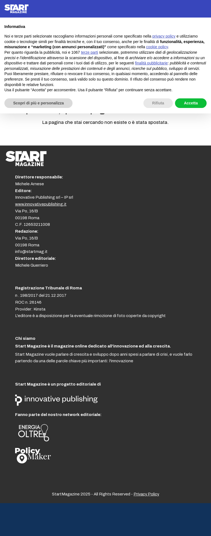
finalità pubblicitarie (151, 63)
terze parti (89, 52)
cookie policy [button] (157, 47)
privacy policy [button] (164, 36)
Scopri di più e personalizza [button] (38, 103)
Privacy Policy (146, 494)
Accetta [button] (191, 103)
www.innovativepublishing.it (40, 204)
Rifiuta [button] (158, 103)
